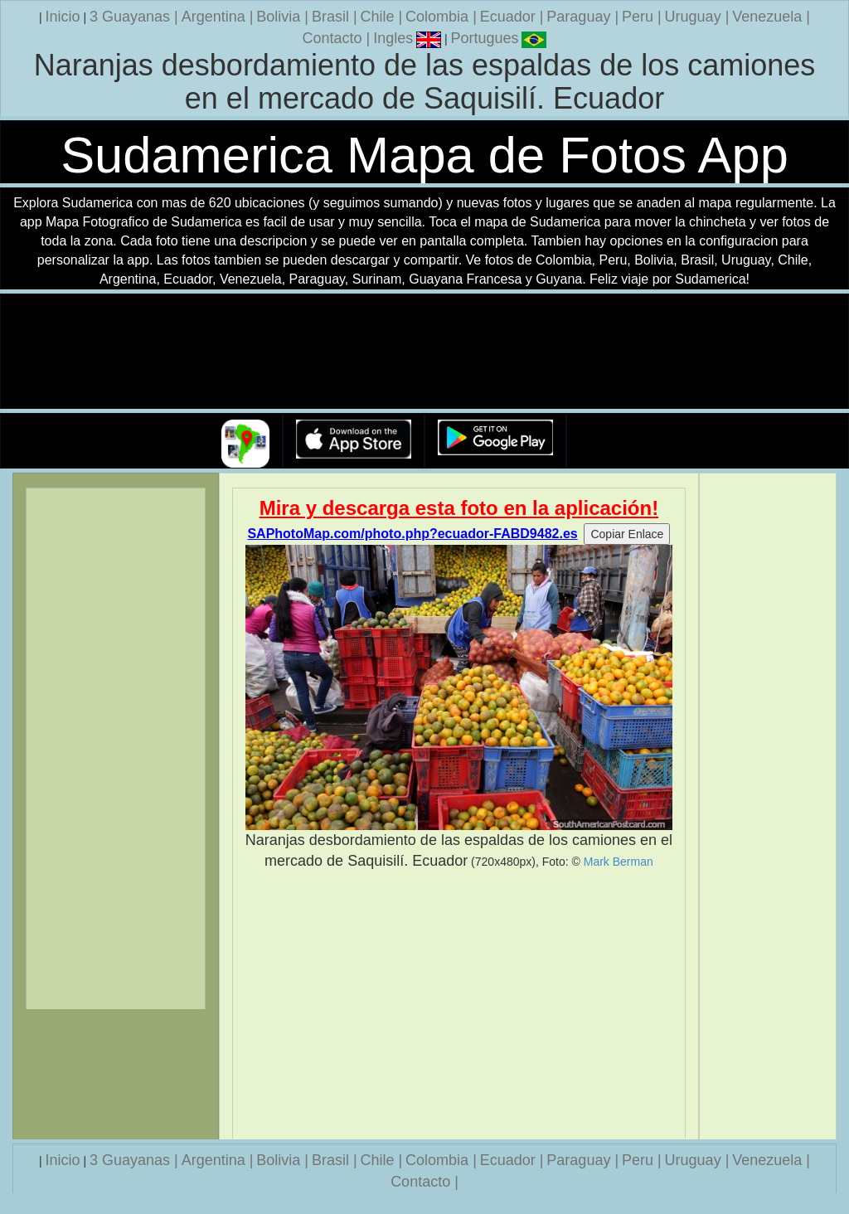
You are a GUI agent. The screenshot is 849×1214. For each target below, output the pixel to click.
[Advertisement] (459, 1005)
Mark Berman (618, 861)
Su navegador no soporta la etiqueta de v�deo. (424, 352)
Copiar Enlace (626, 534)
